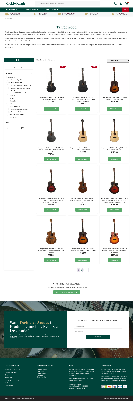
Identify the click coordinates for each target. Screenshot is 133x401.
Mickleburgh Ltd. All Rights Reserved (24, 398)
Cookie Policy (9, 385)
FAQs (6, 375)
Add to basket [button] (51, 109)
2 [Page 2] (81, 270)
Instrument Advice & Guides (13, 370)
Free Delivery (15, 13)
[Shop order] (118, 61)
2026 (13, 398)
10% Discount (94, 13)
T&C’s (6, 383)
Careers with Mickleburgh (12, 380)
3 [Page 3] (83, 270)
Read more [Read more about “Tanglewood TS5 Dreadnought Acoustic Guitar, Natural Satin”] (114, 159)
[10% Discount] (86, 14)
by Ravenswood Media (116, 398)
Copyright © (8, 398)
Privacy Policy (14, 338)
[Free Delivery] (7, 14)
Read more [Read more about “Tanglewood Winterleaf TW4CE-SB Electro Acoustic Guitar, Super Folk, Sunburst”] (114, 260)
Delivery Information (11, 372)
